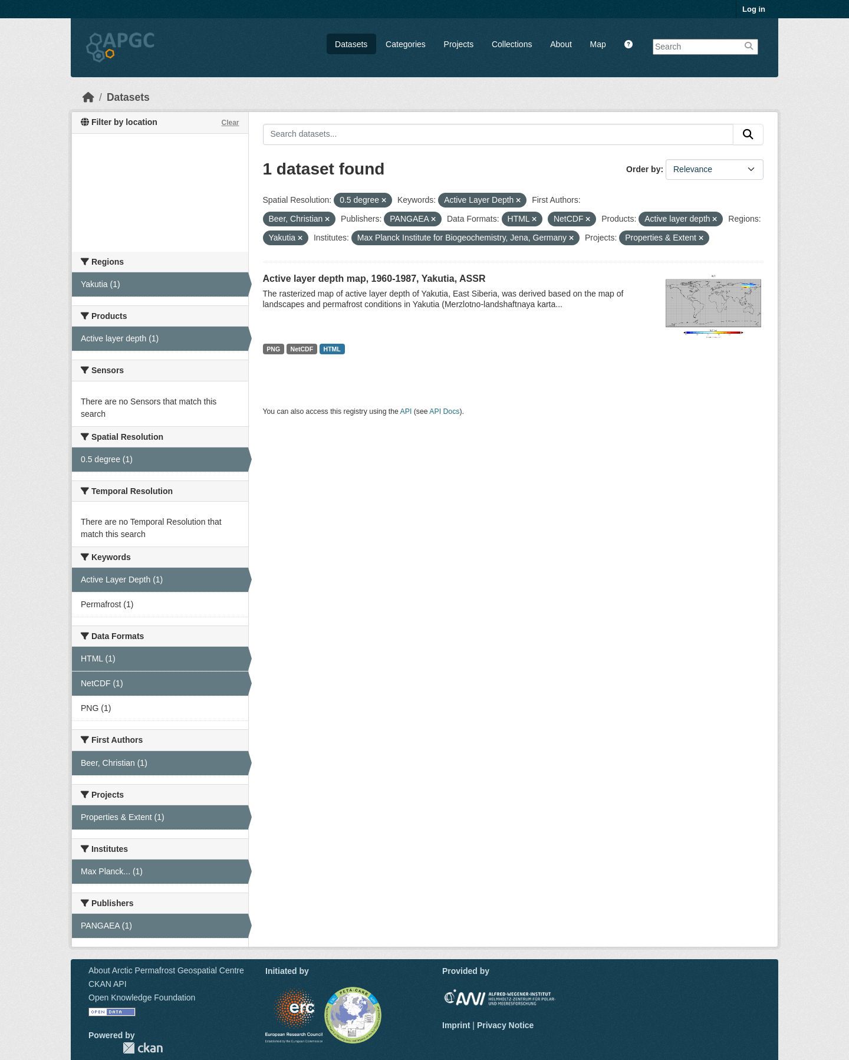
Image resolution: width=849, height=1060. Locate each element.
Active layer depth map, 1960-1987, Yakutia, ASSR (374, 279)
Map (598, 44)
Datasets (351, 44)
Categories (406, 44)
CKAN (143, 1048)
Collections (512, 44)
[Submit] (748, 134)
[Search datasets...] (498, 134)
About (561, 44)
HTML (332, 349)
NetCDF (302, 349)
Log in (753, 9)
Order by (643, 169)
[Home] (88, 97)
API (406, 411)
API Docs (444, 411)
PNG (273, 349)
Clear (230, 122)
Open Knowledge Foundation (141, 997)
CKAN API (107, 984)
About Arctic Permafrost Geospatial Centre (166, 970)
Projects (459, 44)
